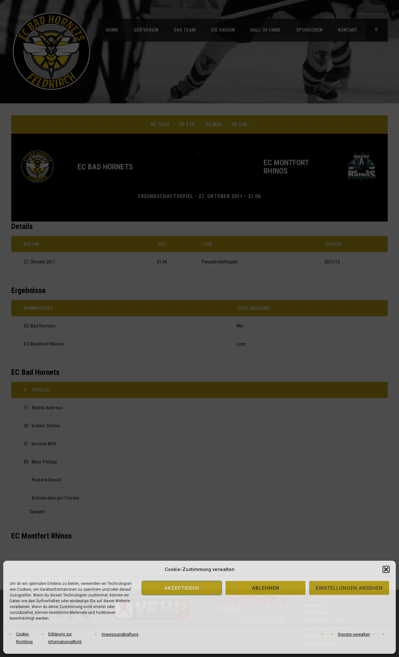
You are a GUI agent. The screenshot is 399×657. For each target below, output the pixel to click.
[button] (386, 569)
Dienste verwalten (354, 634)
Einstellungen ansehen (349, 588)
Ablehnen (265, 588)
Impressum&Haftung (120, 634)
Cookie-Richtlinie (24, 638)
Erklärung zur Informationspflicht (65, 638)
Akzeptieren (181, 588)
